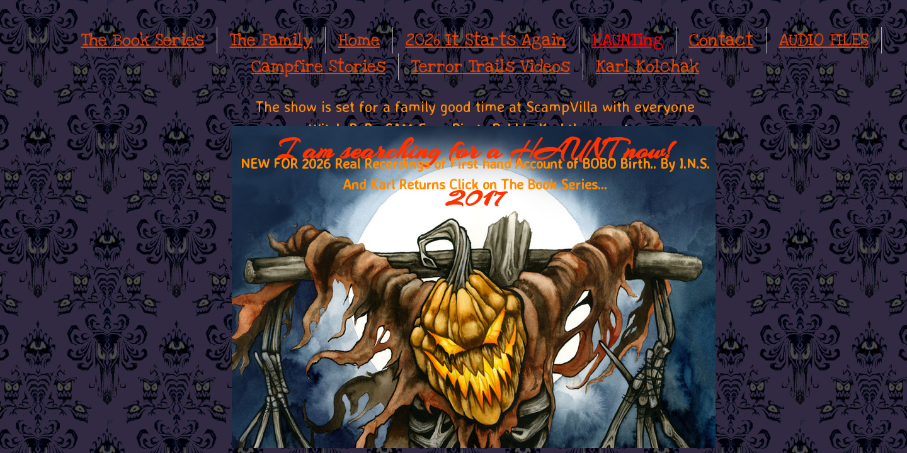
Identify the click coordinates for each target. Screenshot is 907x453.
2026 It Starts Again (486, 40)
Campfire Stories (318, 66)
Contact (721, 40)
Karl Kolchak (647, 66)
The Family (271, 40)
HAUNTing (627, 40)
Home (359, 40)
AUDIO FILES (824, 40)
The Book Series (142, 40)
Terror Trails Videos (490, 66)
